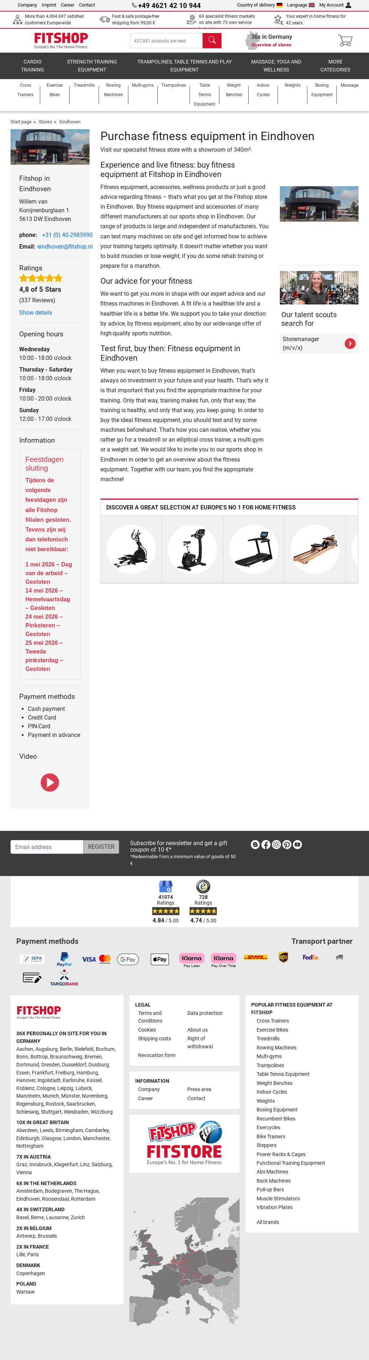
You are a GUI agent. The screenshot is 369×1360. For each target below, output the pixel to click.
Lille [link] (20, 1255)
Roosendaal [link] (55, 1199)
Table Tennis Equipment (283, 1074)
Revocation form (156, 1056)
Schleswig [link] (27, 1112)
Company (27, 5)
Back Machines (274, 1181)
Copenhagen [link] (30, 1273)
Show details (35, 317)
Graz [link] (21, 1165)
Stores (45, 127)
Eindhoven (69, 127)
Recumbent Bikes (276, 1119)
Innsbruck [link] (40, 1165)
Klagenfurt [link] (66, 1165)
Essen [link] (23, 1073)
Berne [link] (37, 1217)
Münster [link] (70, 1096)
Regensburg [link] (29, 1104)
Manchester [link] (96, 1138)
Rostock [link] (55, 1104)
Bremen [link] (93, 1057)
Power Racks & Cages (281, 1154)
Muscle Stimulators (278, 1199)
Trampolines (270, 1065)
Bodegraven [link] (58, 1191)
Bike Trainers (271, 1137)
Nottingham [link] (29, 1146)
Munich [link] (50, 1096)
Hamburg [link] (87, 1073)
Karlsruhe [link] (73, 1080)
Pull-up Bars (270, 1190)
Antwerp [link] (26, 1236)
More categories (335, 71)
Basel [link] (22, 1217)
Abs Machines (272, 1172)
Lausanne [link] (57, 1217)
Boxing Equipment (277, 1110)
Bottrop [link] (39, 1057)
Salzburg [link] (102, 1165)
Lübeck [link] (83, 1088)
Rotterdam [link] (83, 1199)
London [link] (72, 1138)
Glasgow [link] (51, 1138)
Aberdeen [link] (27, 1130)
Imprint (49, 5)
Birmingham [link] (69, 1130)
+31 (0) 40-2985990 (67, 240)
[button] (281, 209)
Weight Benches (275, 1083)
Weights (266, 1101)
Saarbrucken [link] (80, 1104)
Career (67, 5)
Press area (199, 1090)
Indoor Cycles (272, 1092)
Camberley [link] (97, 1130)
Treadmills (268, 1039)
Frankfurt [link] (42, 1073)
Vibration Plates (275, 1208)
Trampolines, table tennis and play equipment (184, 71)
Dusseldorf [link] (74, 1065)
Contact (87, 5)
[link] (255, 846)
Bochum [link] (105, 1049)
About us (197, 1030)
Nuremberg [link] (94, 1096)
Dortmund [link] (27, 1065)
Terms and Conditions (150, 1017)
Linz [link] (85, 1165)
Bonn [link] (22, 1057)
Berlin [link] (66, 1049)
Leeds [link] (46, 1130)
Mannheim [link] (28, 1096)
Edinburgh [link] (28, 1138)
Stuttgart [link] (51, 1112)
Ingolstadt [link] (49, 1080)
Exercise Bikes (272, 1030)
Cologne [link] (46, 1088)
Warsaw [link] (25, 1292)
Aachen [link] (24, 1049)
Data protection (205, 1013)
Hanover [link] (25, 1080)
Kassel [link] (94, 1080)
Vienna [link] (24, 1172)
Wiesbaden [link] (76, 1112)
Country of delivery (259, 5)
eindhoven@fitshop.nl (65, 251)
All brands (268, 1222)
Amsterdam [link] (29, 1191)
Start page (21, 127)
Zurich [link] (78, 1217)
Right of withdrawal (200, 1043)
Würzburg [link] (102, 1112)
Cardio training (32, 71)
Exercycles (268, 1128)
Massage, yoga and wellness (276, 71)
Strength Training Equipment (92, 71)
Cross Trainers (273, 1021)
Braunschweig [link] (66, 1057)
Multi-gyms (269, 1056)
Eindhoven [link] (28, 1199)
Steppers (267, 1145)
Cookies (147, 1030)
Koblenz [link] (25, 1088)
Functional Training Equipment (291, 1163)
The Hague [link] (86, 1191)
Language (301, 5)
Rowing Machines (277, 1048)
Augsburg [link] (47, 1049)
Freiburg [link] (64, 1073)
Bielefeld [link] (84, 1049)
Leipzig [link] (65, 1088)
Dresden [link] (50, 1065)
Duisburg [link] (98, 1065)
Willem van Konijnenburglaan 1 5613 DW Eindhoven (45, 215)
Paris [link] (33, 1255)
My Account (335, 5)
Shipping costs (154, 1039)
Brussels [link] (47, 1236)
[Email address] (47, 847)
